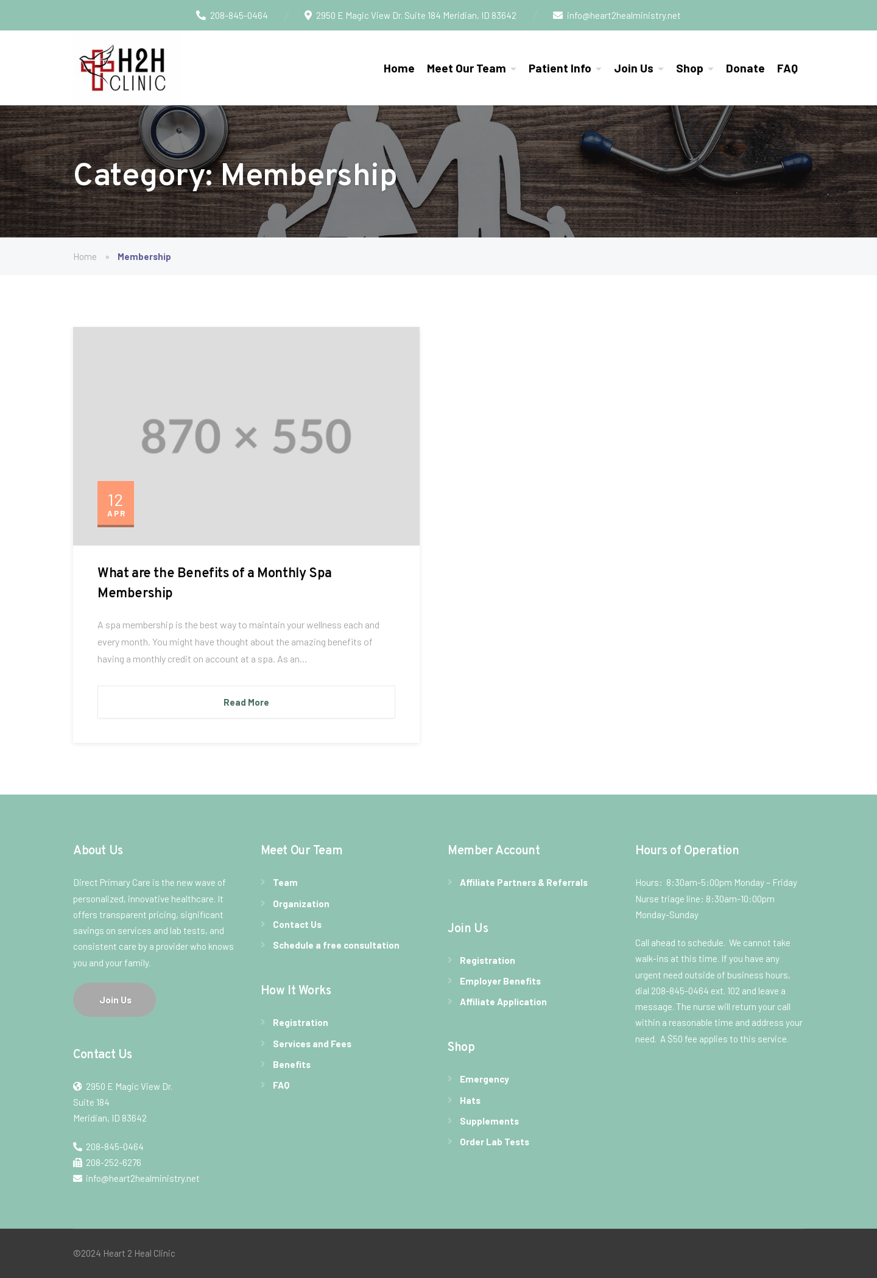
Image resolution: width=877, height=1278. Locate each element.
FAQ (787, 68)
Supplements (489, 1120)
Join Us (633, 68)
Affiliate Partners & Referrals (524, 882)
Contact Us (297, 924)
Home (399, 68)
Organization (301, 903)
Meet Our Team (466, 68)
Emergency (484, 1078)
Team (285, 882)
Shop (689, 68)
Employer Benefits (500, 980)
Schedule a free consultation (336, 944)
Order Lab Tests (494, 1141)
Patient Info (560, 68)
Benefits (292, 1064)
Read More (246, 702)
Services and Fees (312, 1043)
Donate (745, 68)
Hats (470, 1100)
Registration (300, 1022)
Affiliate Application (503, 1001)
